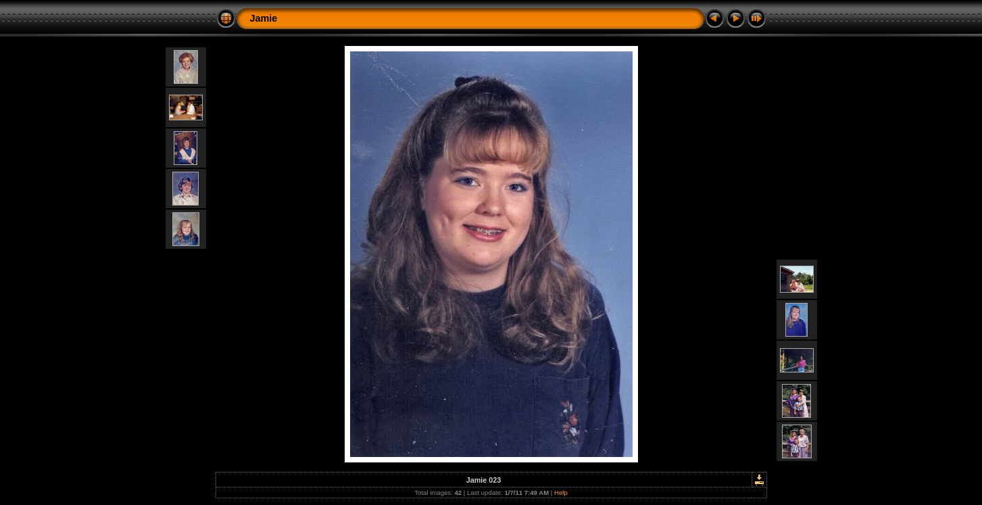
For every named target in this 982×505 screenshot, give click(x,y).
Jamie (264, 18)
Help (561, 492)
